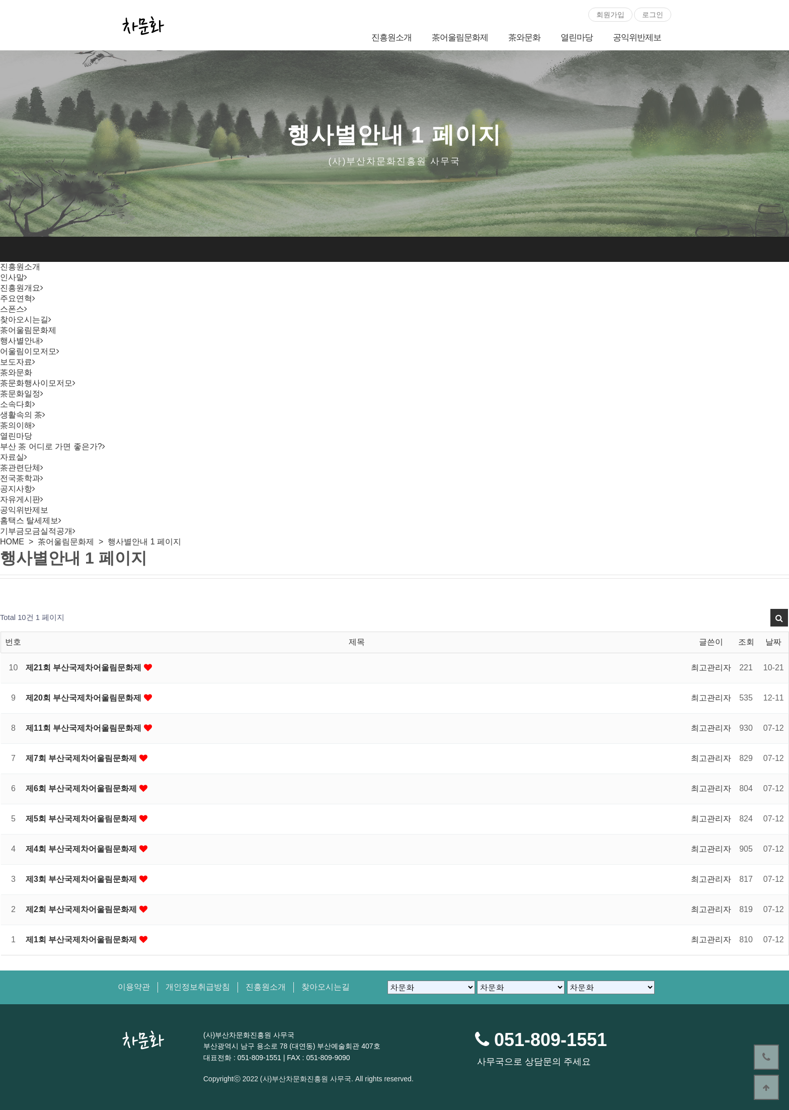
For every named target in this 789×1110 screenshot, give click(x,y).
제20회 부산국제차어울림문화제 (85, 697)
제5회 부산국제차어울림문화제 (82, 818)
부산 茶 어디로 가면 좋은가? (51, 446)
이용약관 (134, 987)
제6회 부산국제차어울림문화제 (82, 788)
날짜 (773, 642)
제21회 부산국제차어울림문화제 (85, 667)
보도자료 (16, 362)
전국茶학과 (20, 478)
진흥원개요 (20, 288)
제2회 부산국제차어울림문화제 (82, 909)
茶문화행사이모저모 (36, 383)
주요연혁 (16, 298)
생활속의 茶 (21, 414)
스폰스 (12, 309)
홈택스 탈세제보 (29, 520)
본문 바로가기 (0, 0)
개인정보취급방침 (198, 987)
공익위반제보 (637, 37)
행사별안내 (20, 340)
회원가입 (610, 15)
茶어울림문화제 (460, 37)
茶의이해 (16, 425)
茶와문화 (524, 37)
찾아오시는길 (24, 319)
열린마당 (577, 37)
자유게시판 (20, 499)
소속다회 (16, 404)
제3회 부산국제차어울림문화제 (82, 879)
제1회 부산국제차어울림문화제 (82, 939)
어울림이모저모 (28, 351)
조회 (746, 642)
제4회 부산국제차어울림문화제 (82, 849)
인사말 (12, 277)
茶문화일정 (20, 393)
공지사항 (16, 488)
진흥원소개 (391, 37)
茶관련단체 (20, 467)
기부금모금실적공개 (36, 531)
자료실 (12, 457)
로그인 (652, 15)
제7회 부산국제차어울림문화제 (82, 758)
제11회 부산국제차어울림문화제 (85, 728)
